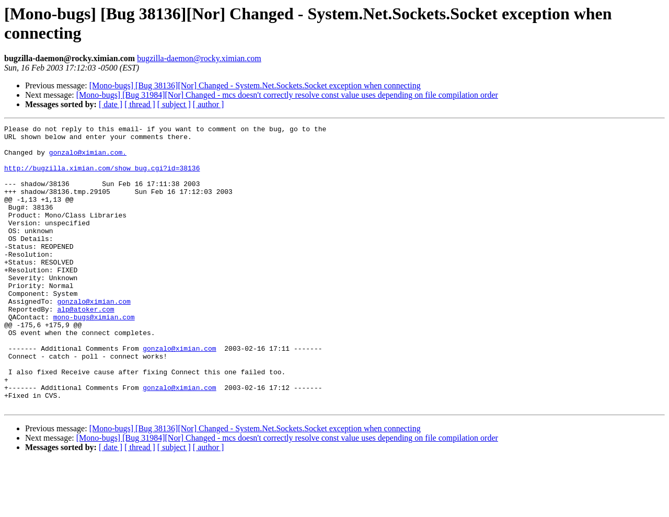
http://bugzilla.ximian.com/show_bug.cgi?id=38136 (102, 177)
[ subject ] (174, 104)
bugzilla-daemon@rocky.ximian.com (199, 58)
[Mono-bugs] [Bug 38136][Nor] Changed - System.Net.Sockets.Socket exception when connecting (255, 85)
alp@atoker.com (85, 346)
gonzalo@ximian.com (93, 337)
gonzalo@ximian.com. (87, 158)
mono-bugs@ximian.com (94, 356)
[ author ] (208, 104)
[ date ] (110, 104)
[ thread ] (139, 104)
